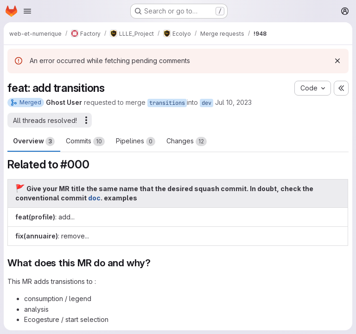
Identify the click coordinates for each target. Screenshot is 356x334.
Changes (186, 141)
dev (206, 103)
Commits (85, 141)
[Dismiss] (337, 60)
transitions (167, 103)
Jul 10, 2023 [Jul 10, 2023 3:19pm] (233, 102)
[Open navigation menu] (27, 11)
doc (94, 198)
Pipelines (135, 141)
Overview (34, 141)
